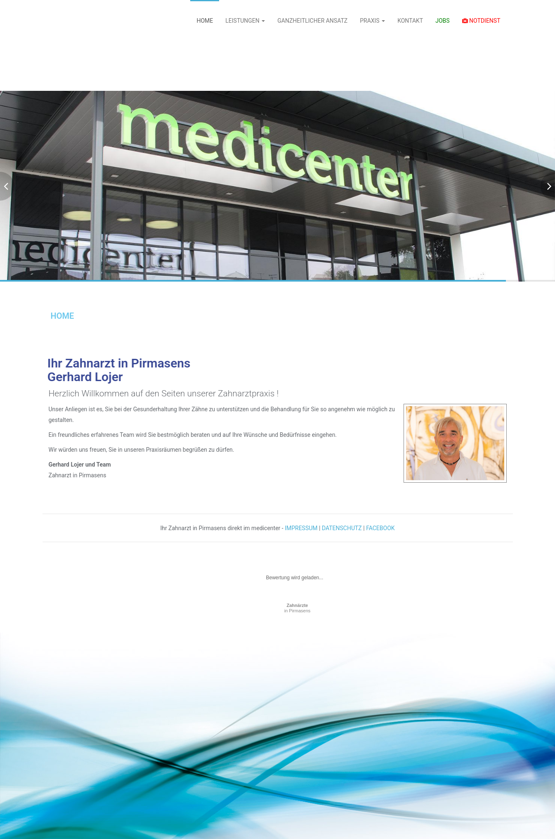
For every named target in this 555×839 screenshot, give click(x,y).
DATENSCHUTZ (342, 528)
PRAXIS (372, 20)
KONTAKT (410, 20)
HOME (204, 20)
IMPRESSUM (301, 528)
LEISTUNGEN (245, 20)
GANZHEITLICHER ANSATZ (312, 20)
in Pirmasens (297, 608)
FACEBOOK (380, 528)
